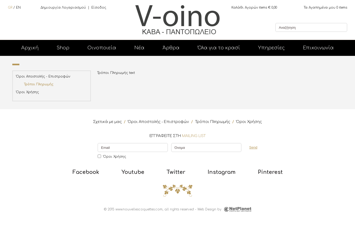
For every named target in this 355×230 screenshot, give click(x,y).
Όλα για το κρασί (219, 47)
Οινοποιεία (101, 47)
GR (10, 7)
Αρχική (29, 47)
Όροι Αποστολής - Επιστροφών (43, 76)
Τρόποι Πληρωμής (38, 84)
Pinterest (270, 172)
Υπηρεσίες (271, 47)
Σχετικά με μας (107, 122)
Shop (63, 47)
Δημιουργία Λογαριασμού (63, 7)
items (325, 7)
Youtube (132, 172)
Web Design (206, 209)
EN (18, 7)
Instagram (222, 172)
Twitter (176, 172)
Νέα (139, 47)
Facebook (86, 172)
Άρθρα (171, 47)
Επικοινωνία (318, 47)
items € (254, 7)
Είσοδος (98, 7)
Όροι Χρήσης (27, 92)
